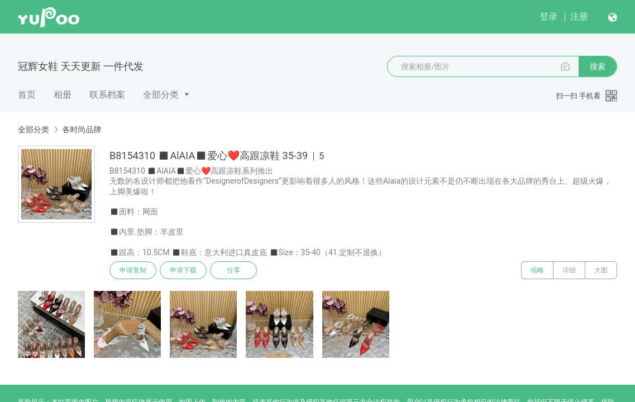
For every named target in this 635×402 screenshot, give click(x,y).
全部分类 (161, 94)
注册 (579, 16)
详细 (569, 270)
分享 (233, 270)
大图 (601, 270)
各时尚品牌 (81, 129)
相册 (62, 94)
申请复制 (133, 270)
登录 (548, 16)
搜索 (597, 66)
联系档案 (107, 94)
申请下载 (183, 270)
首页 (27, 94)
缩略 (537, 270)
